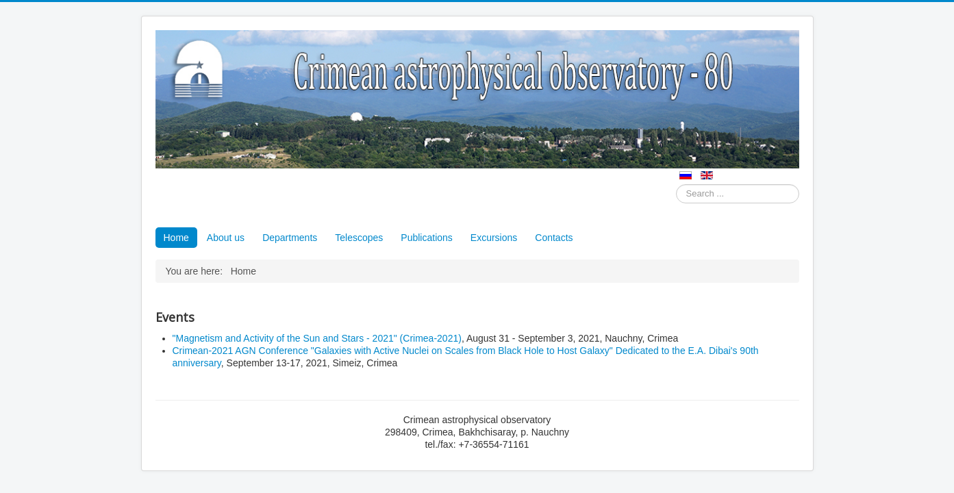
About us (225, 237)
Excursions (493, 237)
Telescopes (359, 237)
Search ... (676, 184)
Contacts (554, 237)
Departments (289, 237)
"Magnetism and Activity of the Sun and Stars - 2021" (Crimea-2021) (317, 338)
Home (176, 237)
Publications (427, 237)
